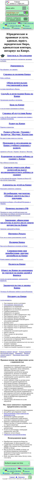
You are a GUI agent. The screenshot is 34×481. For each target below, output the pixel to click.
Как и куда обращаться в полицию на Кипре (17, 244)
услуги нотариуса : (17, 298)
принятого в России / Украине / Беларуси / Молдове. (17, 147)
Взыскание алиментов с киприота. (17, 186)
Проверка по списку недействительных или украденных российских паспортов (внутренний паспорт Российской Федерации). (17, 211)
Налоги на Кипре (17, 264)
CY (8, 23)
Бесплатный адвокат (7, 353)
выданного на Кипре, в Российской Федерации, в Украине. (17, 198)
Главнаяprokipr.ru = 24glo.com (17, 2)
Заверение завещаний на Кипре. (17, 224)
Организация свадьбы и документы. (17, 97)
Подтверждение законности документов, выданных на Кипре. (17, 58)
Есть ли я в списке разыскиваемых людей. (17, 235)
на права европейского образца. (17, 86)
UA (13, 26)
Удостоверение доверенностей (13, 305)
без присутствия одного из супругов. (17, 135)
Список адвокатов (24, 351)
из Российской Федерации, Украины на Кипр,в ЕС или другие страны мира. (17, 173)
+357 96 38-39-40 (15, 13)
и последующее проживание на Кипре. (17, 106)
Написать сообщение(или (13, 18)
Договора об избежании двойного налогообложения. (17, 288)
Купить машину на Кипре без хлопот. (17, 255)
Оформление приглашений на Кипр (15, 434)
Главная (12, 477)
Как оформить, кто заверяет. (17, 67)
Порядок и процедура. (17, 125)
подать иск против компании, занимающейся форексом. (17, 275)
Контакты (21, 477)
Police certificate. (17, 76)
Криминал (19, 353)
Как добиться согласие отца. (17, 159)
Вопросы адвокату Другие (9, 351)
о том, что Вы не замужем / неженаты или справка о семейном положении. (17, 116)
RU (25, 23)
